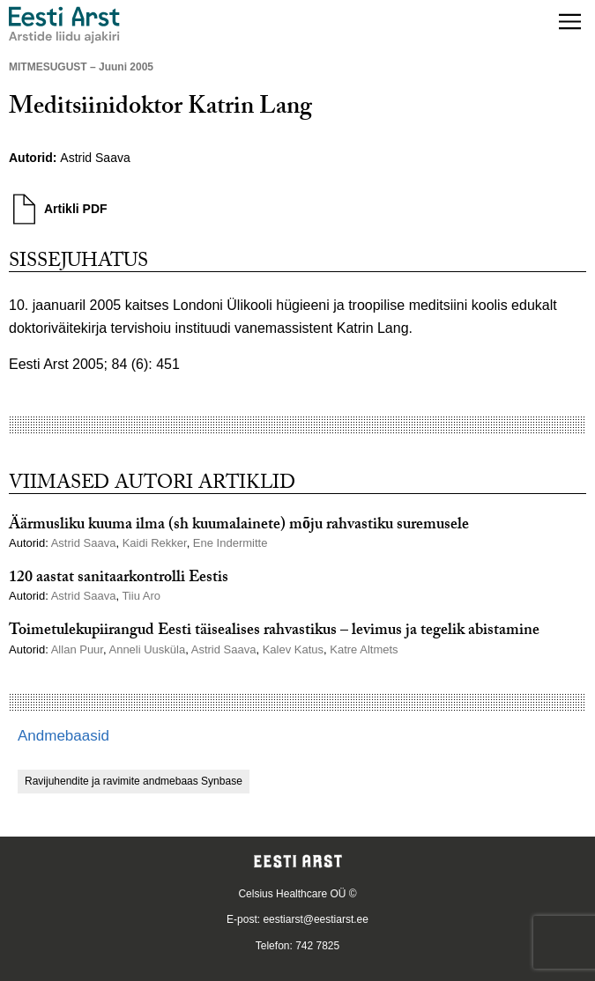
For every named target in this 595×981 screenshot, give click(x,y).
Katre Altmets (364, 649)
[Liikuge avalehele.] (64, 25)
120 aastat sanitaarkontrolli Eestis (118, 579)
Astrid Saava (95, 158)
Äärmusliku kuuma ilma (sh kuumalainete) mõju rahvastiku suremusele (239, 526)
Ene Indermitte (230, 543)
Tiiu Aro (141, 595)
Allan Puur (77, 649)
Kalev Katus (293, 649)
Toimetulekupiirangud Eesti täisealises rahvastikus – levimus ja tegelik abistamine (274, 631)
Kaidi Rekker (155, 543)
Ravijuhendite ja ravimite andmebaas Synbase (133, 781)
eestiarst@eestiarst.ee (315, 919)
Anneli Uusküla (146, 649)
